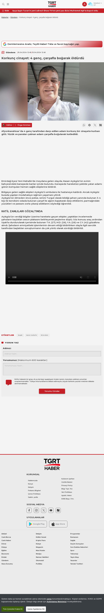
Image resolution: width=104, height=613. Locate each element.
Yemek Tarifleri (76, 564)
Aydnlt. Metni (66, 495)
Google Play (37, 524)
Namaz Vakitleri (42, 557)
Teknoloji (74, 554)
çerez (49, 599)
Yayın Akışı (74, 557)
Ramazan (74, 537)
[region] (52, 603)
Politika (39, 564)
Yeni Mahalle (25, 181)
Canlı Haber (6, 540)
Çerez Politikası (34, 494)
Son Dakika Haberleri (79, 547)
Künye (30, 484)
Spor (72, 550)
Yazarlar (73, 560)
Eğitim (4, 550)
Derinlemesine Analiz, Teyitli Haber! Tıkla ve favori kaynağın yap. (40, 44)
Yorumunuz (25, 360)
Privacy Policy (66, 485)
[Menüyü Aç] (8, 4)
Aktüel (4, 534)
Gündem (14, 17)
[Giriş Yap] (84, 4)
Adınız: (7, 348)
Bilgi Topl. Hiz (66, 489)
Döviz (3, 544)
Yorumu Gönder (52, 391)
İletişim (31, 487)
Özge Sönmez (24, 125)
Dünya (4, 547)
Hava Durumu (7, 564)
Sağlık (72, 540)
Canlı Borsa (6, 537)
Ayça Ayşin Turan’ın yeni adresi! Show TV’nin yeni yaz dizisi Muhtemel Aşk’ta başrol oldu (55, 11)
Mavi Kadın (40, 550)
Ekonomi (5, 554)
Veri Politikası (66, 492)
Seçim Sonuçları (77, 544)
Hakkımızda (32, 481)
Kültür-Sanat (41, 537)
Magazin (39, 547)
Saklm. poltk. (33, 497)
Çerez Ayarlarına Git (35, 609)
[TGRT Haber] (52, 4)
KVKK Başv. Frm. (67, 499)
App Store (58, 524)
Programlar (75, 534)
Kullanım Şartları (67, 479)
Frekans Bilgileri (34, 491)
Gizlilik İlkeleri (66, 482)
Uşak (4, 222)
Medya (38, 554)
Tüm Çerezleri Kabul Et (12, 609)
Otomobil (40, 560)
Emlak (4, 557)
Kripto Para (40, 540)
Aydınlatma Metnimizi (57, 602)
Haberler (5, 17)
